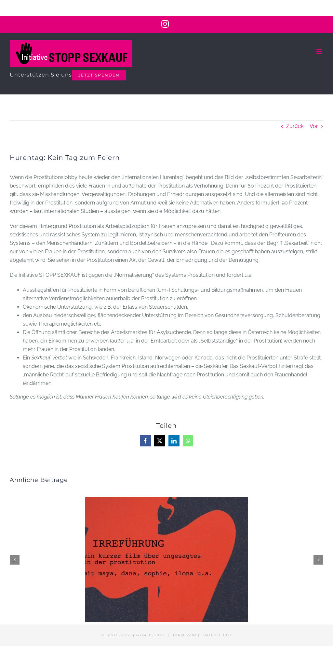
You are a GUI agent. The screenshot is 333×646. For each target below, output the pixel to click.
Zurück (294, 126)
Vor (314, 126)
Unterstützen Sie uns (41, 75)
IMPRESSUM (185, 635)
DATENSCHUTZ (217, 635)
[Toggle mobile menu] (319, 51)
